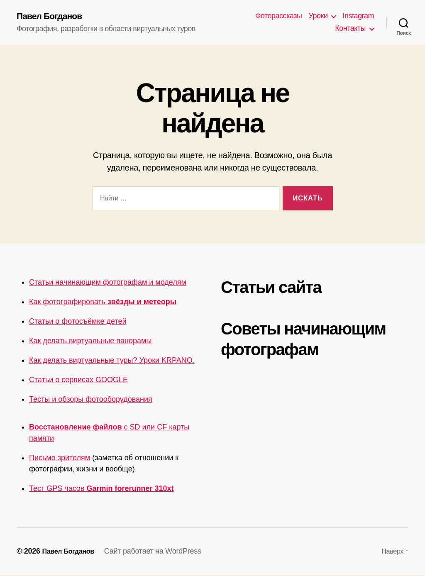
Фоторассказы (278, 16)
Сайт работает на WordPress (159, 552)
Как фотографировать (102, 303)
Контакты (350, 29)
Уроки (317, 16)
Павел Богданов (54, 17)
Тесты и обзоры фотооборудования (90, 400)
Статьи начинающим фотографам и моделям (107, 283)
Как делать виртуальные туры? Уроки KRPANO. (112, 361)
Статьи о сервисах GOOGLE (78, 381)
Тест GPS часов (101, 490)
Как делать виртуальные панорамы (90, 342)
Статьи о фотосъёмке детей (78, 322)
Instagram (358, 16)
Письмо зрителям (59, 459)
